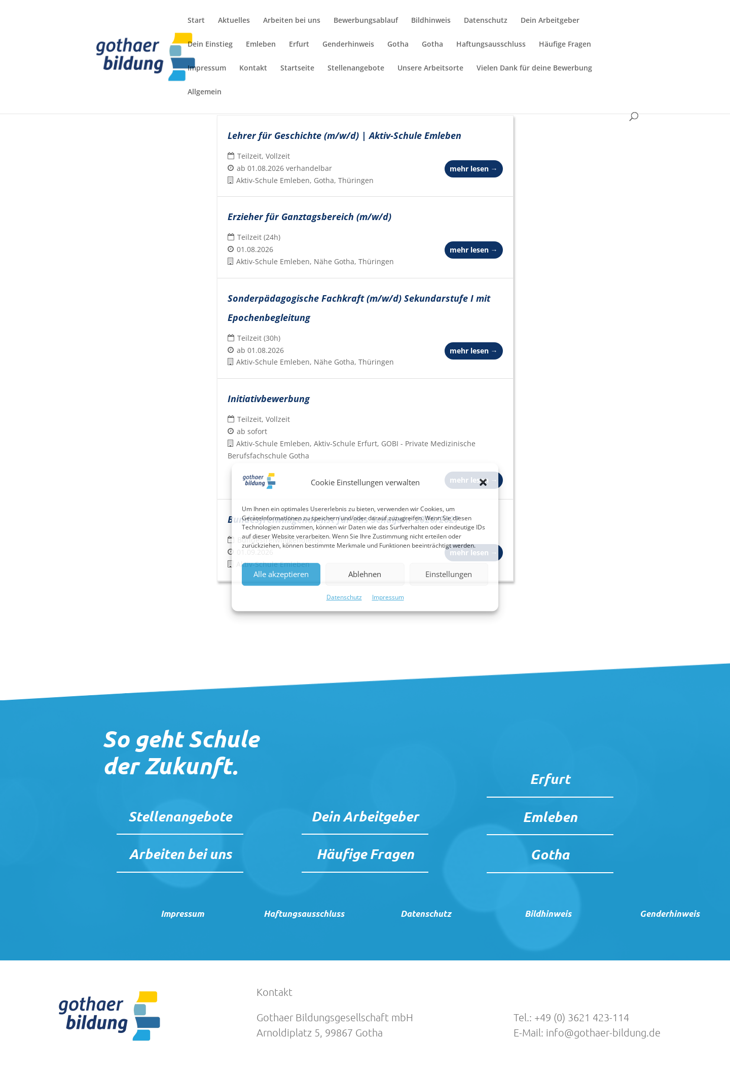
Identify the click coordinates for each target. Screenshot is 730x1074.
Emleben (261, 45)
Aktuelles (234, 21)
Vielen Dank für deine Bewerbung (534, 68)
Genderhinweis (348, 45)
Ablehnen (364, 574)
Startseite (297, 68)
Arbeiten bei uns (291, 21)
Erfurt (299, 45)
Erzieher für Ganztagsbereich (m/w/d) (309, 216)
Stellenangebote (355, 68)
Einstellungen (448, 574)
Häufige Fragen (565, 45)
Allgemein (205, 92)
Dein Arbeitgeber (550, 21)
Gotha (398, 45)
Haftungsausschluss (491, 45)
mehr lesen (474, 168)
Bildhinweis (431, 21)
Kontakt (253, 68)
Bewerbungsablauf (366, 21)
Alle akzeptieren (281, 574)
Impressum (388, 597)
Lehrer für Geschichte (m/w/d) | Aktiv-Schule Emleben (344, 135)
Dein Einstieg (210, 45)
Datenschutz (344, 597)
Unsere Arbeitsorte (430, 68)
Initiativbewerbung (269, 398)
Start (196, 21)
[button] (483, 483)
